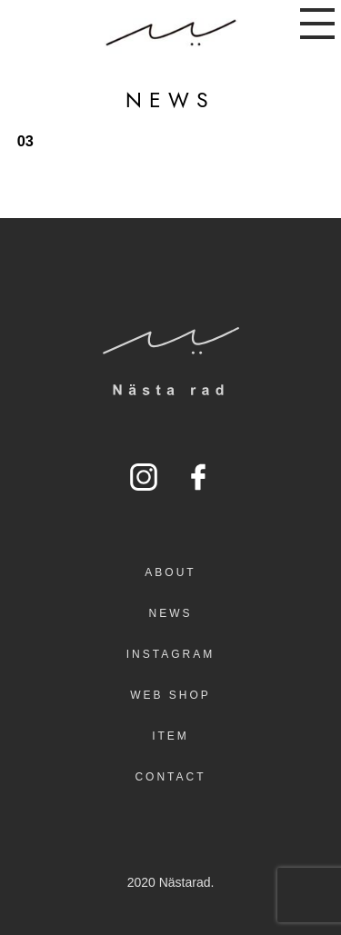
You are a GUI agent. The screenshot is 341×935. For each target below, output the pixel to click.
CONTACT (170, 777)
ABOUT (170, 572)
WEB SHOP (170, 695)
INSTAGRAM (170, 654)
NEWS (171, 613)
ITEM (170, 736)
